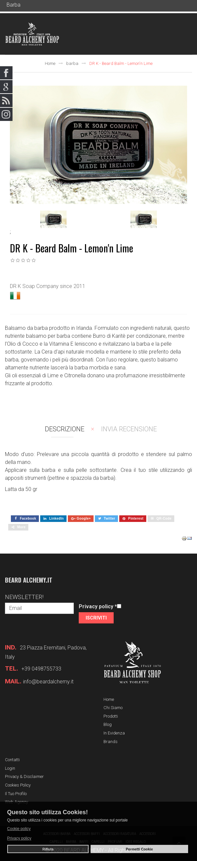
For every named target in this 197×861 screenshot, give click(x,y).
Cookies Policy (18, 785)
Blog (107, 724)
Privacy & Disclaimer (24, 776)
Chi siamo (113, 707)
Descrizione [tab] (64, 429)
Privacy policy (98, 606)
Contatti (12, 759)
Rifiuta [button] (48, 849)
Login (10, 768)
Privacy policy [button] (19, 838)
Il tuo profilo (16, 793)
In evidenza (114, 733)
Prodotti (110, 716)
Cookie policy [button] (19, 828)
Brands (110, 741)
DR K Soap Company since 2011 (47, 286)
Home (50, 63)
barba (72, 63)
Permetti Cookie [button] (139, 849)
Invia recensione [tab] (129, 429)
